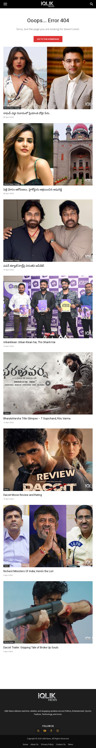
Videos (7, 413)
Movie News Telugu (12, 108)
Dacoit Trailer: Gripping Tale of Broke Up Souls (30, 647)
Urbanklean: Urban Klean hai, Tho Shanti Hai (29, 342)
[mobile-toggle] (5, 4)
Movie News (9, 642)
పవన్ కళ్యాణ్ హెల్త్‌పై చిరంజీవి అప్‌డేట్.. (24, 265)
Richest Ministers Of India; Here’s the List (28, 571)
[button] (91, 4)
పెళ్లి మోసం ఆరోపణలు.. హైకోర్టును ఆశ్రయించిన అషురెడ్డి (32, 189)
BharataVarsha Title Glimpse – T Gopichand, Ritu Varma (36, 418)
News (6, 337)
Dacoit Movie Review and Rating (22, 494)
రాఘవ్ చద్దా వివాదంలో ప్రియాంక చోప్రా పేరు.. (26, 113)
